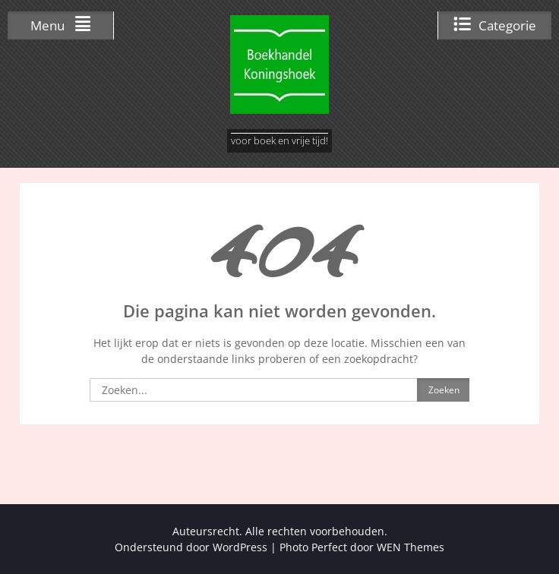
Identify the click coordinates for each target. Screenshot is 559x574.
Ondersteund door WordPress (191, 547)
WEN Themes (410, 547)
